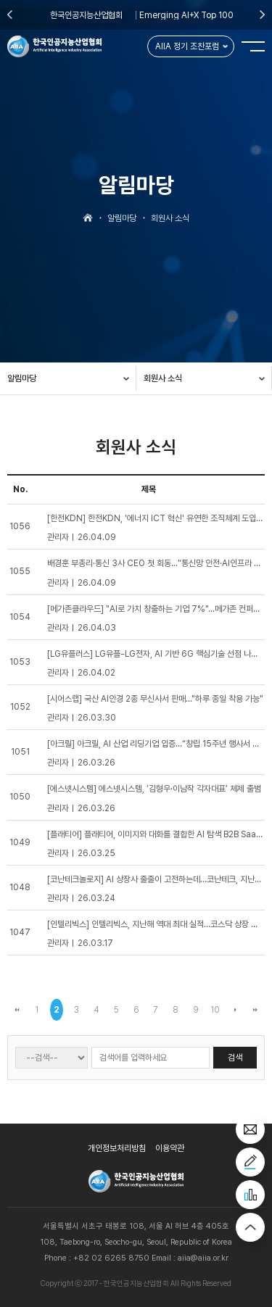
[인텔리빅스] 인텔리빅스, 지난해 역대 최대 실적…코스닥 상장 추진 (156, 924)
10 (215, 1010)
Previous (9, 14)
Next (262, 14)
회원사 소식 (163, 378)
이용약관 (169, 1148)
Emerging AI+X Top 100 (186, 15)
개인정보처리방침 (117, 1148)
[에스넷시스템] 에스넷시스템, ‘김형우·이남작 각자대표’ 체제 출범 (154, 789)
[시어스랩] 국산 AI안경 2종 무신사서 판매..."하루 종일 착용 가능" (155, 699)
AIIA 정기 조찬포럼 (187, 46)
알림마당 (21, 378)
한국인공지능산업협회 (86, 15)
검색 (235, 1058)
